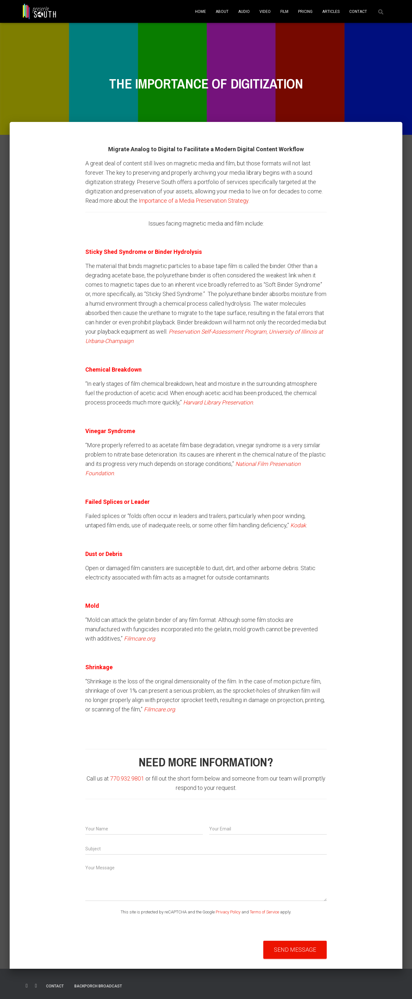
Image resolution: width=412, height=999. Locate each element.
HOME (200, 11)
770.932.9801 (127, 777)
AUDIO (244, 11)
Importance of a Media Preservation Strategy (195, 200)
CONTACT (358, 11)
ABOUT (222, 11)
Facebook (27, 984)
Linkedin (36, 984)
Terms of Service (264, 911)
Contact (55, 985)
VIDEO (265, 11)
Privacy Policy (228, 911)
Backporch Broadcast (98, 985)
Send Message (295, 948)
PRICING (305, 11)
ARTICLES (331, 11)
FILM (284, 11)
